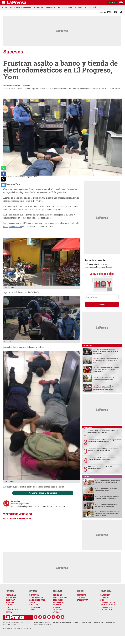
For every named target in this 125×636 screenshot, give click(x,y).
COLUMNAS (82, 597)
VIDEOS (56, 607)
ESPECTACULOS (36, 597)
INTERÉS (33, 591)
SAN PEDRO (11, 597)
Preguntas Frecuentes (43, 624)
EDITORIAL (81, 595)
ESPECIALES (58, 600)
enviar (102, 304)
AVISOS (56, 612)
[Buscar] (121, 12)
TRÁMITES (57, 609)
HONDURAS (11, 595)
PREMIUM (57, 591)
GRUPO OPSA (105, 591)
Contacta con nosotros (82, 622)
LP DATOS (57, 605)
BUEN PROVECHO (107, 605)
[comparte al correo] (3, 185)
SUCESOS (10, 602)
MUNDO (9, 605)
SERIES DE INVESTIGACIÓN (60, 596)
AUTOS (32, 609)
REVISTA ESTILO (107, 602)
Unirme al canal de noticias (44, 493)
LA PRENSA (105, 595)
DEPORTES (34, 595)
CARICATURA (82, 600)
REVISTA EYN (106, 607)
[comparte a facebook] (3, 174)
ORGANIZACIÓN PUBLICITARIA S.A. (17, 628)
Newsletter (98, 622)
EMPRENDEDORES (37, 600)
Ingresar (112, 2)
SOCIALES (33, 605)
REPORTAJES (58, 602)
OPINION (80, 591)
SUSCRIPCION (106, 609)
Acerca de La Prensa (42, 622)
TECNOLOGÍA (34, 607)
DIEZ (102, 600)
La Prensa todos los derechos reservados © (17, 623)
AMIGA (32, 602)
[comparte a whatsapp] (3, 168)
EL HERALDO (105, 597)
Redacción (26, 85)
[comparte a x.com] (3, 179)
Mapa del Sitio (111, 622)
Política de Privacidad (62, 622)
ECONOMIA (10, 600)
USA (7, 607)
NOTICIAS (10, 591)
